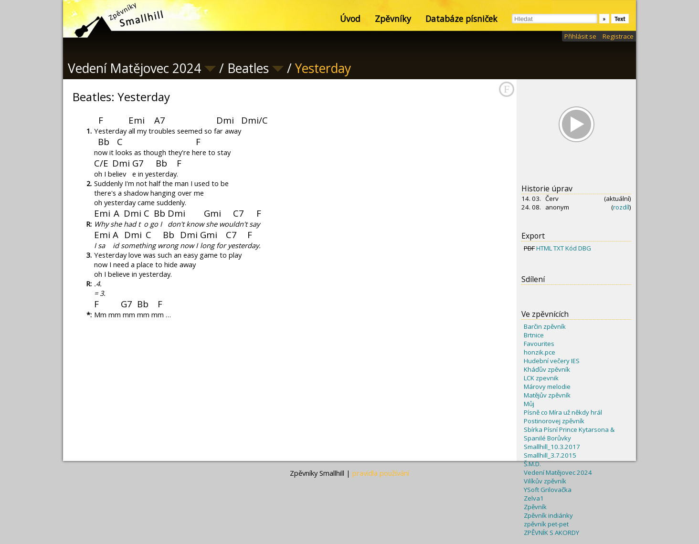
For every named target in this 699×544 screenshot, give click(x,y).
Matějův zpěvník (547, 395)
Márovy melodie (547, 386)
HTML (544, 248)
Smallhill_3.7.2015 (550, 455)
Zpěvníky (393, 18)
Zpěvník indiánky (548, 515)
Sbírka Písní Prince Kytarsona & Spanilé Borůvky (569, 433)
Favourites (539, 343)
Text (619, 19)
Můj (529, 403)
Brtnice (534, 335)
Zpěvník (535, 506)
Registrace (618, 36)
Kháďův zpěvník (547, 369)
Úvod (350, 18)
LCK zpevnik (541, 378)
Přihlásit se (580, 36)
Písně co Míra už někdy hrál (563, 412)
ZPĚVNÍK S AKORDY (551, 532)
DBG (584, 248)
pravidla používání (380, 473)
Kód (571, 248)
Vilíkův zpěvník (545, 481)
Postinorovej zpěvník (554, 421)
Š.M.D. (532, 464)
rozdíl (621, 207)
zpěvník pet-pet (546, 524)
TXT (558, 248)
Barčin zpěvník (545, 326)
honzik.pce (539, 352)
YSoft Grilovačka (548, 489)
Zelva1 (534, 498)
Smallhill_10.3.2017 (552, 446)
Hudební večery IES (552, 360)
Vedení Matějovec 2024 (558, 472)
